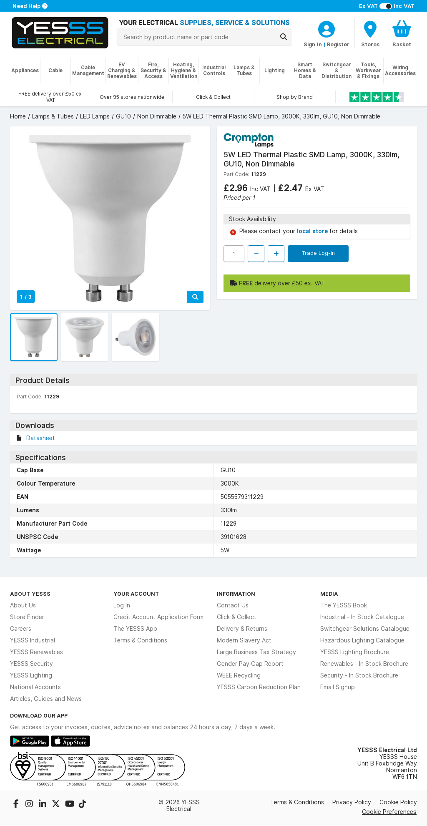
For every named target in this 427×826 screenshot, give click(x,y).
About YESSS (30, 593)
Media (329, 593)
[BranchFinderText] (370, 33)
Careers (20, 628)
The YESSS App (135, 628)
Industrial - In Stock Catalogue (362, 617)
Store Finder (27, 617)
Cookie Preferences (389, 811)
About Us (23, 605)
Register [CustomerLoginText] (338, 44)
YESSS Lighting (31, 675)
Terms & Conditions (140, 640)
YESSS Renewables (36, 652)
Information (236, 593)
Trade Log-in (318, 252)
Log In (121, 605)
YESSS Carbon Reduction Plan (259, 687)
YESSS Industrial (32, 640)
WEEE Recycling (239, 675)
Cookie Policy (398, 802)
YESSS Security (31, 663)
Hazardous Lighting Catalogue (362, 640)
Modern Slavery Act (244, 640)
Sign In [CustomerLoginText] (313, 44)
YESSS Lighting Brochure (354, 652)
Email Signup (337, 687)
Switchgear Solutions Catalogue (364, 628)
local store (313, 231)
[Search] (283, 36)
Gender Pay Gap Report (250, 663)
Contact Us (233, 605)
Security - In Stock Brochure (359, 675)
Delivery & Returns (242, 628)
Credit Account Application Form (158, 617)
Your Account (136, 593)
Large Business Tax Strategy (256, 652)
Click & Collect (236, 617)
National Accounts (35, 687)
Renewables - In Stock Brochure (364, 663)
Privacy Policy (351, 802)
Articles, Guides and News (46, 698)
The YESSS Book (343, 605)
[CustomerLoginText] (326, 28)
